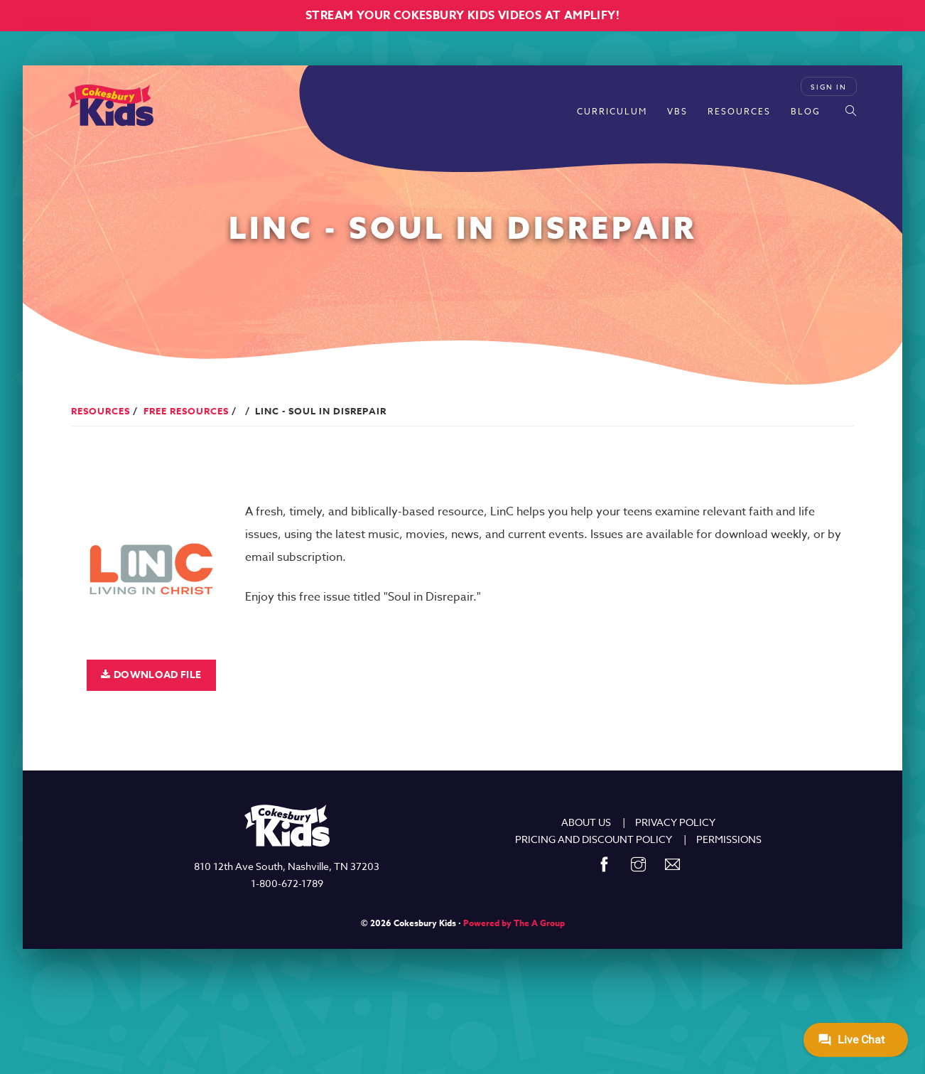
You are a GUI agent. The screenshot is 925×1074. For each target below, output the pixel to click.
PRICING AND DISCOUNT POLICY (593, 839)
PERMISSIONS (729, 839)
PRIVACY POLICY (675, 822)
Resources (739, 111)
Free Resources (186, 410)
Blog (806, 111)
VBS (677, 111)
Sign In (829, 87)
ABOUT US (586, 822)
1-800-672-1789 (287, 883)
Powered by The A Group (514, 923)
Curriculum (612, 111)
